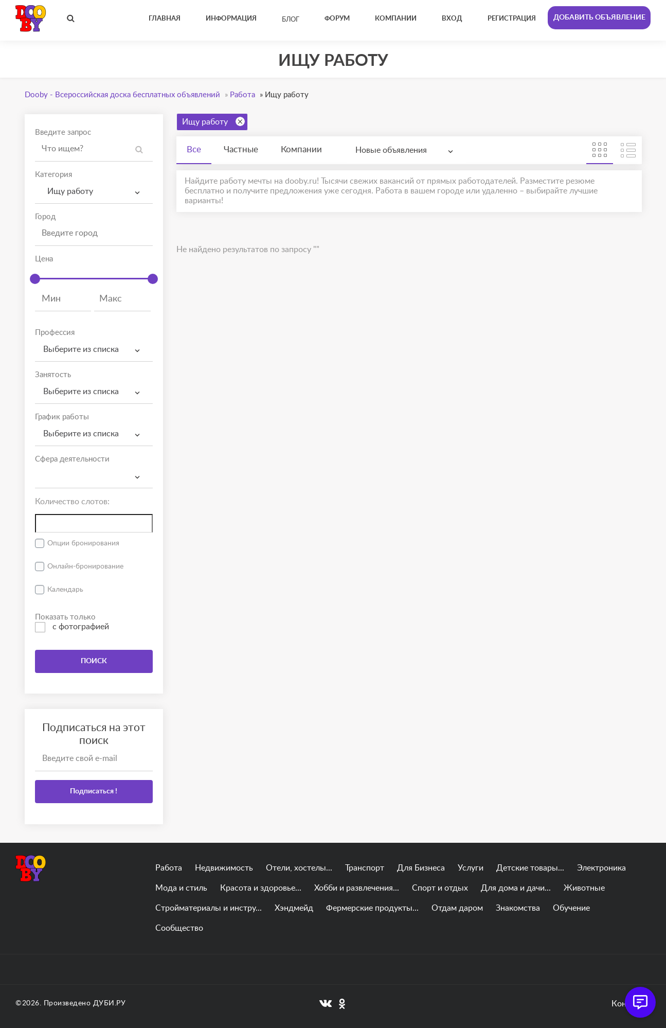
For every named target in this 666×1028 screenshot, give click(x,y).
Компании (301, 149)
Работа (168, 868)
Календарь (65, 589)
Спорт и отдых (440, 888)
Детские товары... (530, 868)
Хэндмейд (294, 908)
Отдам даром (457, 908)
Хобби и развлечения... (356, 888)
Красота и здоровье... (260, 888)
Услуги (470, 868)
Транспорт (364, 868)
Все (194, 149)
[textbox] (94, 467)
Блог (290, 19)
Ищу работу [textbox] (68, 191)
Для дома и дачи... (516, 888)
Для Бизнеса (421, 868)
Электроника (601, 868)
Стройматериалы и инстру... (208, 908)
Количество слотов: (72, 502)
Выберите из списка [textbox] (81, 349)
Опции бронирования (83, 543)
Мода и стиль (181, 888)
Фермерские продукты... (372, 908)
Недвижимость (224, 868)
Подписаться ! (93, 791)
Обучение (571, 908)
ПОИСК (94, 661)
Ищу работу (213, 121)
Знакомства (518, 908)
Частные (241, 149)
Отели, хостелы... (299, 868)
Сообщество (179, 928)
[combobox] (94, 192)
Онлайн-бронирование (85, 566)
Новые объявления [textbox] (391, 150)
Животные (584, 888)
